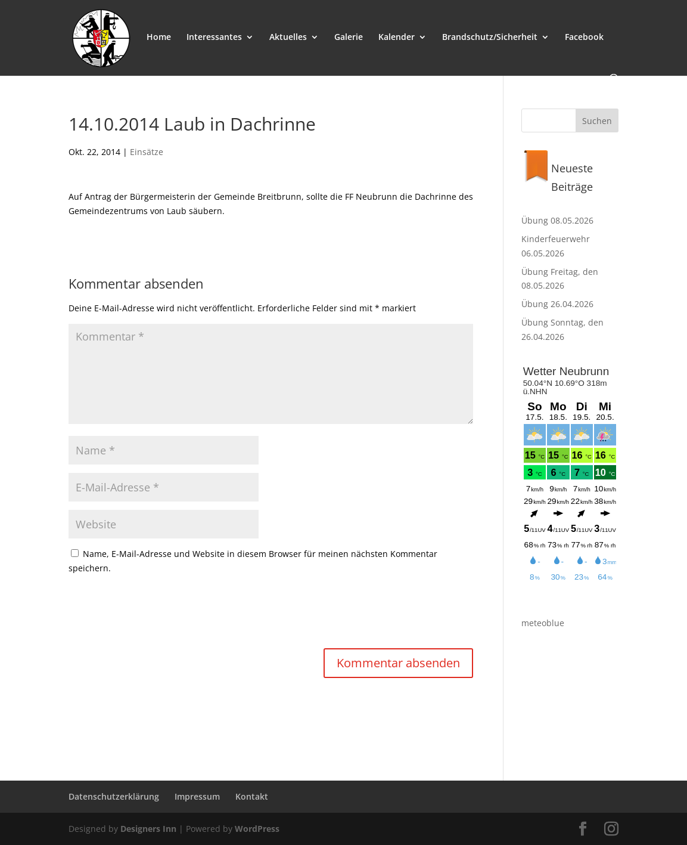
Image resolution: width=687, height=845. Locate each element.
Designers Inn (148, 828)
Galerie (348, 37)
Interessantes (214, 37)
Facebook (584, 37)
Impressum (197, 796)
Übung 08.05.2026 (557, 220)
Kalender (396, 37)
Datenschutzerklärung (114, 796)
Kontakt (251, 796)
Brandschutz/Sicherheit (489, 37)
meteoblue (542, 623)
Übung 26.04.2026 (557, 303)
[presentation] (159, 613)
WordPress (257, 828)
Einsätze (146, 151)
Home (159, 37)
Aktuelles (288, 37)
